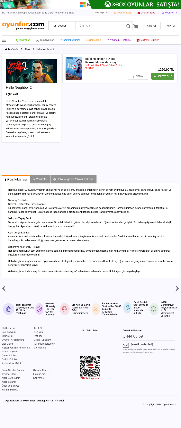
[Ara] (128, 25)
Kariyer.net (38, 378)
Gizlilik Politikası (10, 359)
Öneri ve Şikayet (10, 385)
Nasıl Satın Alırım (11, 378)
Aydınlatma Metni (11, 363)
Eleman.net (39, 374)
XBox (27, 49)
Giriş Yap (38, 332)
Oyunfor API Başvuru (13, 340)
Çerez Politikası (10, 355)
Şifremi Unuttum (42, 340)
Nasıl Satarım (9, 382)
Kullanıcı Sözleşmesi (44, 343)
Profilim (37, 336)
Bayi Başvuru (9, 332)
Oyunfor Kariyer (41, 370)
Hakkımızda (8, 328)
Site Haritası (39, 347)
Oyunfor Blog (9, 374)
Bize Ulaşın (8, 343)
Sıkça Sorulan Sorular (13, 370)
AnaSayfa (13, 49)
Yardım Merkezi (10, 389)
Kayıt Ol (37, 328)
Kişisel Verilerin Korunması (16, 347)
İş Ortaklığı (7, 336)
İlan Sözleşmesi (10, 351)
